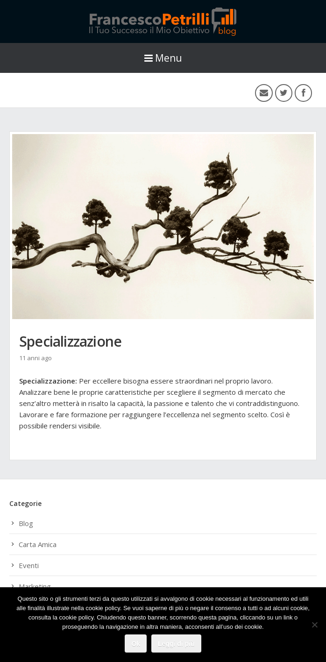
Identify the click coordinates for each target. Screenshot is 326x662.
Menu (163, 57)
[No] (314, 624)
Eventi (29, 565)
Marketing (35, 586)
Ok (135, 644)
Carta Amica (38, 544)
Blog (26, 523)
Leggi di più (176, 644)
